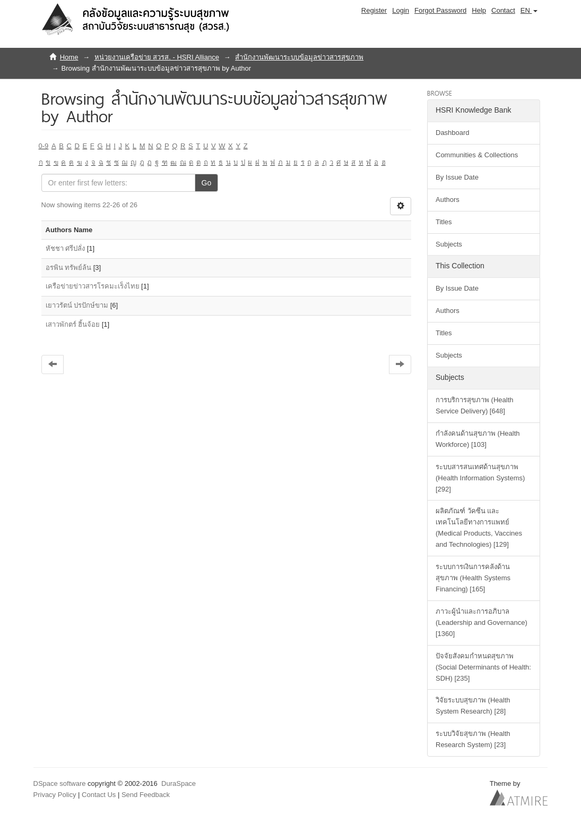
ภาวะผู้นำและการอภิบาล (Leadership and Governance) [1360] (481, 622)
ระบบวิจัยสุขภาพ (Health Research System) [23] (473, 739)
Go (207, 183)
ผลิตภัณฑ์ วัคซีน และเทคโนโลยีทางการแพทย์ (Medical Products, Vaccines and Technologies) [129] (479, 527)
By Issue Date (457, 177)
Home (69, 57)
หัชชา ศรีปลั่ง (65, 248)
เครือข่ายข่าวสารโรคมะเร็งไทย (93, 286)
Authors (447, 200)
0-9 (44, 146)
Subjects (449, 244)
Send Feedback (146, 795)
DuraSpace (178, 783)
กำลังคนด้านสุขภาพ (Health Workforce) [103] (478, 438)
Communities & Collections (477, 155)
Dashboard (453, 133)
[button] (529, 10)
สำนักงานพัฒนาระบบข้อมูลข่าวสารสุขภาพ (299, 57)
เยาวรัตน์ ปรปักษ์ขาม (77, 305)
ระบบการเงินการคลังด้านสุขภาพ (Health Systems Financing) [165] (473, 578)
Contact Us (99, 795)
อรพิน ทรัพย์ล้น (69, 268)
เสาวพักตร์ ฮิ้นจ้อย (73, 324)
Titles (444, 222)
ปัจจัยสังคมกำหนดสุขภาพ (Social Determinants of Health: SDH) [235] (483, 667)
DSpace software (59, 783)
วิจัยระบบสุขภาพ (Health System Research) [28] (473, 705)
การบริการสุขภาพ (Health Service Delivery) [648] (475, 405)
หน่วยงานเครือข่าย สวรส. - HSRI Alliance (156, 57)
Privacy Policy (54, 795)
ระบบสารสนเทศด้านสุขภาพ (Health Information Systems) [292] (480, 478)
